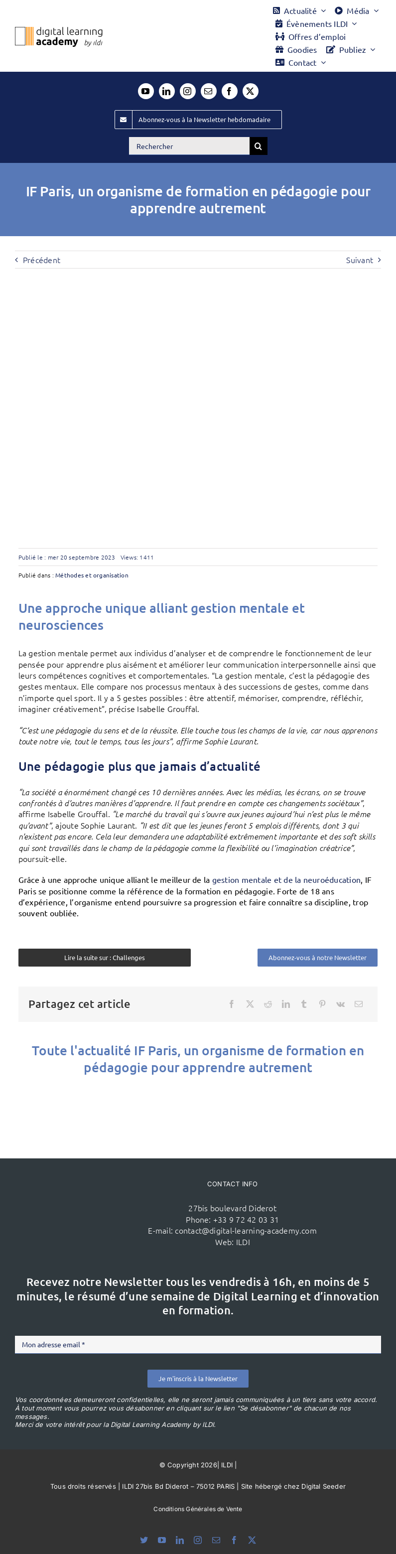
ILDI (243, 1241)
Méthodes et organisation (92, 575)
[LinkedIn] (286, 1003)
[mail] (209, 91)
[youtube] (146, 91)
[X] (250, 1003)
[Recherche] (258, 146)
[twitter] (251, 91)
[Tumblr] (304, 1003)
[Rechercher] (189, 146)
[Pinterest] (322, 1003)
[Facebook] (232, 1003)
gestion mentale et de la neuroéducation (286, 879)
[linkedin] (167, 91)
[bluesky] (144, 1540)
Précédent (41, 259)
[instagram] (188, 91)
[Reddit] (268, 1003)
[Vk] (340, 1003)
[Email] (359, 1003)
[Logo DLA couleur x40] (59, 30)
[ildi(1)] (102, 1193)
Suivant (359, 259)
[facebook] (230, 91)
